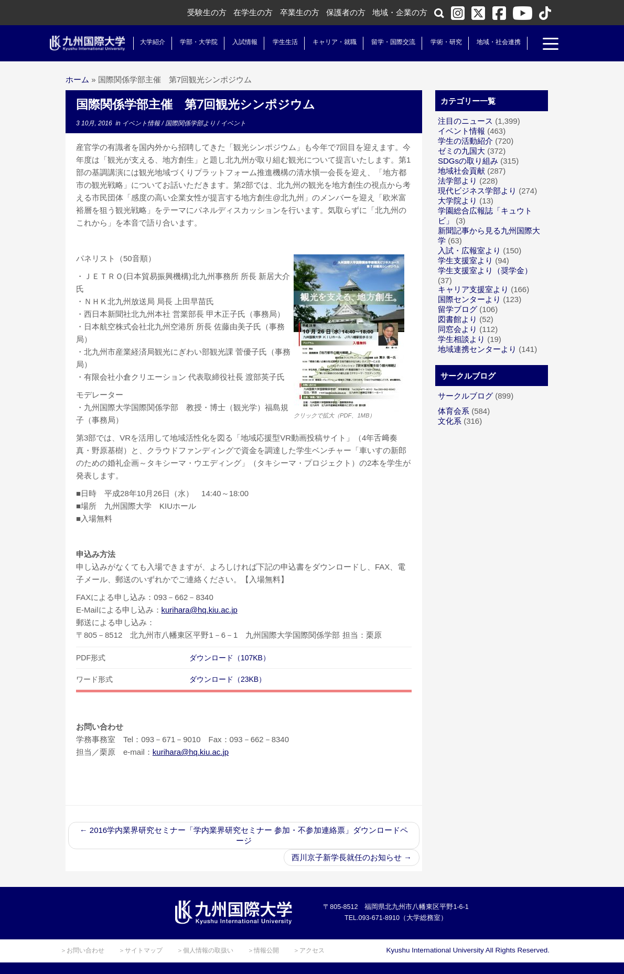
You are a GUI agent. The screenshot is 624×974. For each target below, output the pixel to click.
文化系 (449, 420)
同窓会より (457, 329)
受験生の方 (207, 12)
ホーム (77, 79)
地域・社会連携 (497, 42)
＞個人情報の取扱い (205, 950)
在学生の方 (253, 12)
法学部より (457, 180)
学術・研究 (444, 42)
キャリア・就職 (332, 42)
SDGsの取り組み (468, 160)
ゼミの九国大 (461, 150)
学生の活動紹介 (465, 140)
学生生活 (283, 42)
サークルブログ (465, 395)
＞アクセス (309, 950)
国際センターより (469, 299)
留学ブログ (457, 309)
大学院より (457, 200)
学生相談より (461, 339)
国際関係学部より (191, 123)
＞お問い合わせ (82, 950)
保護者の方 (345, 12)
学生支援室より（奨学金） (485, 270)
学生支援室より (465, 260)
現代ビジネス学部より (477, 190)
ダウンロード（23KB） (227, 679)
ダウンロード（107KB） (229, 658)
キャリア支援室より (473, 289)
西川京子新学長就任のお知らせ (352, 857)
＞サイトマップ (141, 950)
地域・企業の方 (399, 12)
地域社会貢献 (461, 170)
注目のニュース (465, 120)
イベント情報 (142, 123)
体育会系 (453, 410)
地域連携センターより (477, 349)
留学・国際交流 (392, 42)
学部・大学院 (197, 42)
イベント (233, 123)
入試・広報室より (469, 250)
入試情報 (243, 42)
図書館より (457, 319)
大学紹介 (150, 42)
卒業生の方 (299, 12)
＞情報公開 (263, 950)
